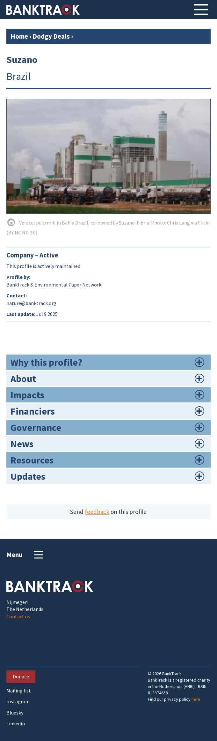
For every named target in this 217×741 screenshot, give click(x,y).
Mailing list (18, 691)
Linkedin (15, 724)
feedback (97, 512)
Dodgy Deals (51, 36)
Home (19, 36)
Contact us (18, 616)
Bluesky (14, 713)
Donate (21, 676)
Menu (25, 554)
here (196, 699)
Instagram (18, 702)
